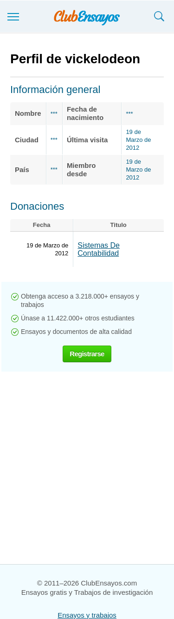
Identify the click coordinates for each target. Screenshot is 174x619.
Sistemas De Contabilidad (98, 249)
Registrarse (87, 354)
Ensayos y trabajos (87, 615)
